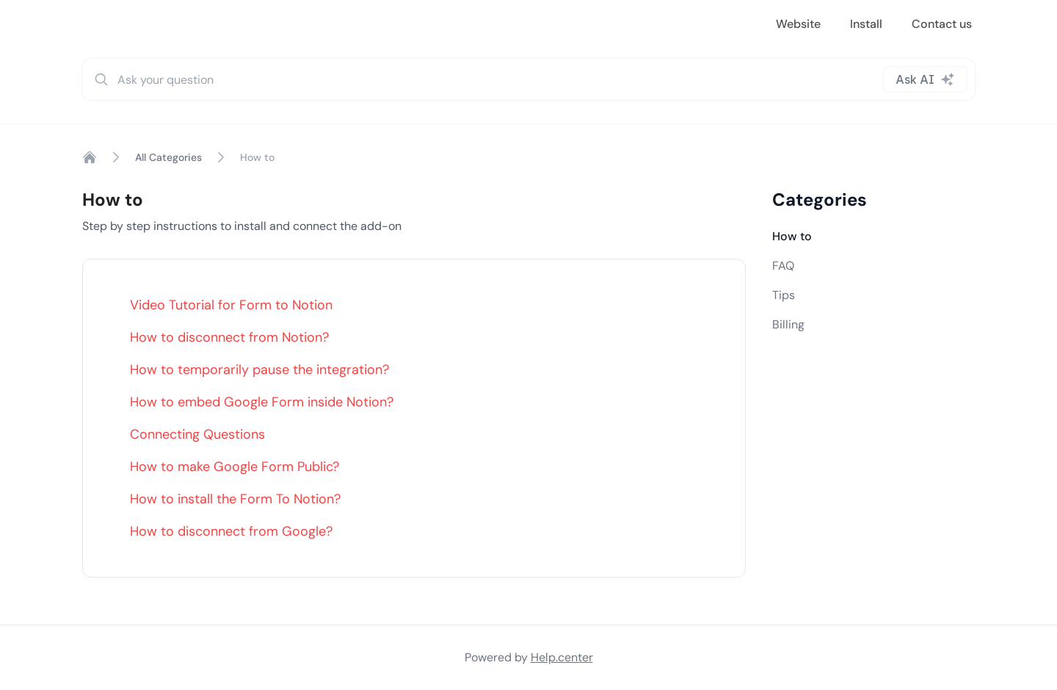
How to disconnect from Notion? (229, 337)
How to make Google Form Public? (234, 466)
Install (866, 24)
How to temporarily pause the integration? (259, 369)
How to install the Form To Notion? (235, 499)
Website (798, 24)
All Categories (168, 157)
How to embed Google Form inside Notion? (261, 402)
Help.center (562, 657)
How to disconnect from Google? (231, 531)
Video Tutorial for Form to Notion (231, 305)
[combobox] (528, 79)
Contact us (942, 24)
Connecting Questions (197, 434)
